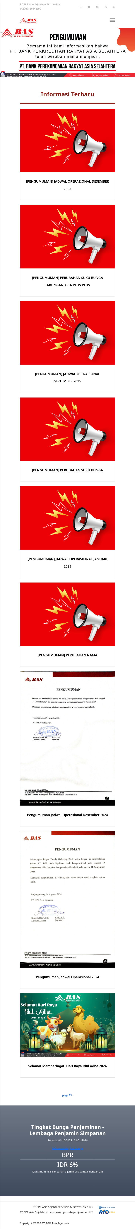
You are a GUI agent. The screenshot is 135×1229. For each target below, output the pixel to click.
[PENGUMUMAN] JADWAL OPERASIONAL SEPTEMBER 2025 (67, 394)
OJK (91, 1207)
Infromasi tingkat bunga (67, 1148)
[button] (10, 52)
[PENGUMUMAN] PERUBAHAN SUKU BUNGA (67, 487)
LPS (91, 1212)
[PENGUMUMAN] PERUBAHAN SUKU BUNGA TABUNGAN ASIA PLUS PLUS (67, 298)
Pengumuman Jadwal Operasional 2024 (67, 994)
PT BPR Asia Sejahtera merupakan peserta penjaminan (56, 1212)
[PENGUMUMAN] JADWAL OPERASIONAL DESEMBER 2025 (67, 185)
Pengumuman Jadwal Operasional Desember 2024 (67, 832)
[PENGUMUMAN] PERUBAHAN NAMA (67, 672)
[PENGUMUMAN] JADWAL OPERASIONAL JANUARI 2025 (67, 580)
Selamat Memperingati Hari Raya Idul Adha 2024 (67, 1083)
